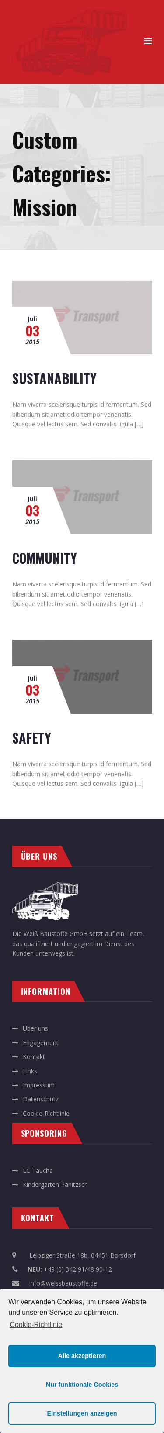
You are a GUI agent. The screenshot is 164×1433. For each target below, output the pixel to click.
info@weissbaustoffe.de (63, 1283)
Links (30, 1071)
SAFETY (31, 737)
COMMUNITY (44, 558)
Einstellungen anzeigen (82, 1413)
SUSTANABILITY (54, 378)
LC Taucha (38, 1170)
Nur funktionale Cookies (82, 1384)
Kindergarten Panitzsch (55, 1184)
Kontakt (34, 1056)
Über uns (35, 1028)
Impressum (39, 1085)
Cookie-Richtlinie (36, 1324)
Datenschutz (41, 1099)
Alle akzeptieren (82, 1355)
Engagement (41, 1043)
